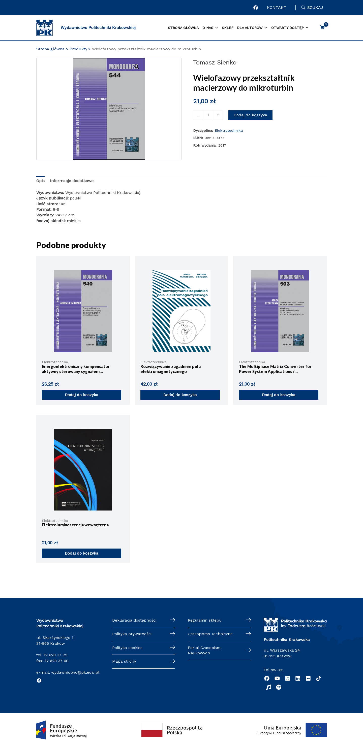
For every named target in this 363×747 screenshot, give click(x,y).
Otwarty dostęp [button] (290, 27)
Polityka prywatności (132, 634)
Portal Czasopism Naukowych (205, 651)
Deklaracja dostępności (134, 620)
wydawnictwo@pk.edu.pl (75, 672)
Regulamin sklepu (205, 620)
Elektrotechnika (229, 130)
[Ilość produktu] (208, 115)
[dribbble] (318, 678)
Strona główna (183, 28)
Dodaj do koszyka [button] (81, 394)
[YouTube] (277, 678)
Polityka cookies (127, 648)
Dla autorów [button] (252, 27)
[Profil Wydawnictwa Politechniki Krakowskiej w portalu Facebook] (255, 7)
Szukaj (315, 7)
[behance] (308, 678)
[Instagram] (287, 678)
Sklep (227, 28)
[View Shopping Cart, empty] (322, 27)
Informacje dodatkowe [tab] (72, 180)
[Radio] (268, 687)
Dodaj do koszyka (250, 115)
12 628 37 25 (55, 655)
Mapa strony (124, 662)
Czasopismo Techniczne (211, 634)
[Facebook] (39, 680)
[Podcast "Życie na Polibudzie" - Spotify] (279, 687)
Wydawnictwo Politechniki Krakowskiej (98, 27)
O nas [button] (210, 27)
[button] (154, 66)
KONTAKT (276, 7)
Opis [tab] (40, 180)
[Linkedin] (298, 678)
